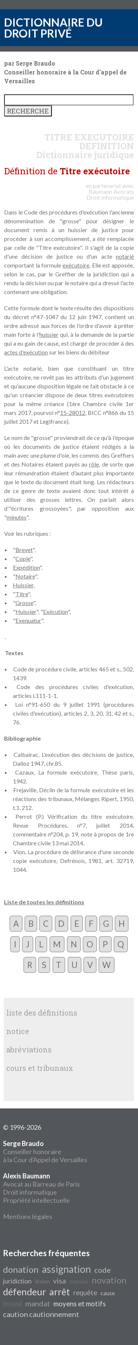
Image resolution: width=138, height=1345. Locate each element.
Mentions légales (27, 1216)
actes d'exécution (26, 352)
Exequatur (28, 620)
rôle (94, 464)
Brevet (24, 549)
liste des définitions (41, 1012)
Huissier (23, 584)
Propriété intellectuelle (36, 1200)
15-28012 (72, 412)
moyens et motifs (79, 1304)
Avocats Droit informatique (110, 194)
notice (17, 1031)
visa (59, 1280)
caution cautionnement (41, 1314)
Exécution (55, 611)
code (102, 1269)
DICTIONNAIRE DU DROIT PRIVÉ (53, 27)
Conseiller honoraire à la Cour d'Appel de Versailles (45, 1151)
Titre (21, 593)
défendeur (24, 1291)
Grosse (24, 602)
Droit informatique (30, 1192)
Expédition (26, 567)
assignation (66, 1269)
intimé (12, 1304)
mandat (78, 1281)
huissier (49, 334)
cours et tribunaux (39, 1068)
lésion (42, 1281)
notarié (125, 256)
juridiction (17, 1281)
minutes (16, 517)
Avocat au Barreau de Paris (41, 1184)
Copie (22, 558)
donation (21, 1269)
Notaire (25, 576)
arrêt (59, 1291)
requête (85, 1293)
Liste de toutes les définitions (44, 901)
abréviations (29, 1049)
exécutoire (76, 265)
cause (107, 1292)
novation (109, 1280)
